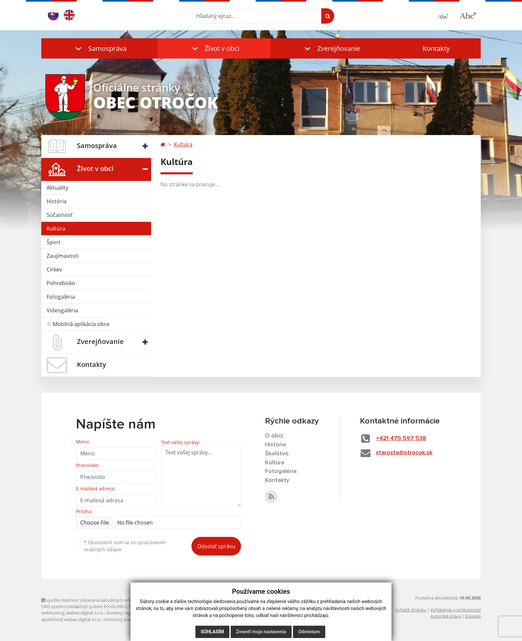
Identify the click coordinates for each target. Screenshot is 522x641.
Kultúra (56, 228)
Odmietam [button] (309, 631)
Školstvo (277, 454)
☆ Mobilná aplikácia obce (78, 324)
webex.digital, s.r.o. (85, 613)
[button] (99, 48)
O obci (274, 436)
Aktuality (57, 187)
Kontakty (436, 48)
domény (114, 613)
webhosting (53, 613)
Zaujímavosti (63, 255)
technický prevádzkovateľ (129, 619)
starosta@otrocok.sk (404, 453)
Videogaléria (62, 310)
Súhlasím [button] (212, 631)
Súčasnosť (60, 215)
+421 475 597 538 (401, 438)
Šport (54, 242)
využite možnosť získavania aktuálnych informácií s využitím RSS (107, 600)
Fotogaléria (61, 296)
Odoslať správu (216, 546)
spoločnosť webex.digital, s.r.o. (71, 619)
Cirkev (54, 269)
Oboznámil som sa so (125, 546)
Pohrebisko (61, 283)
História (57, 201)
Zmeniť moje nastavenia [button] (261, 631)
